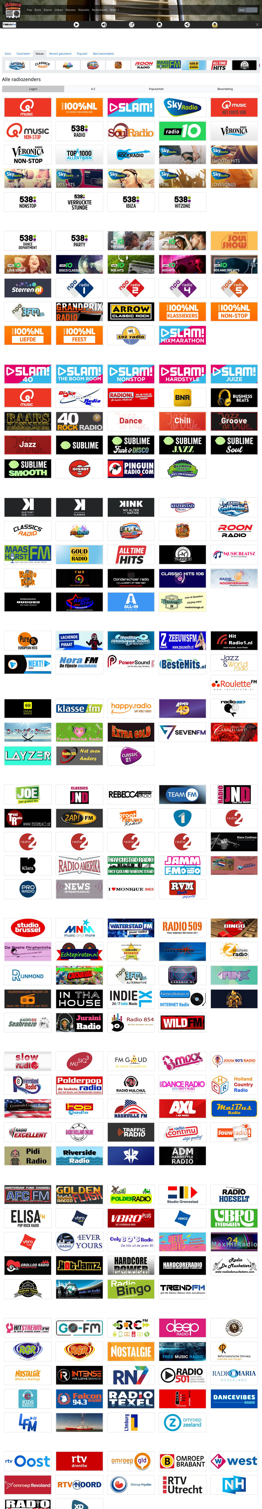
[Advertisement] (131, 39)
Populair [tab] (82, 53)
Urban (59, 10)
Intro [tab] (8, 53)
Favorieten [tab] (23, 53)
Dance (48, 10)
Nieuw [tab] (40, 53)
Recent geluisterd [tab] (60, 53)
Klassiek (83, 10)
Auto (241, 10)
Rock (38, 10)
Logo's (33, 89)
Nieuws (71, 10)
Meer (113, 10)
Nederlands (99, 10)
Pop (29, 10)
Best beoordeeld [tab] (103, 53)
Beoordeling (225, 89)
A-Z (93, 89)
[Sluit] (257, 25)
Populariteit (156, 89)
